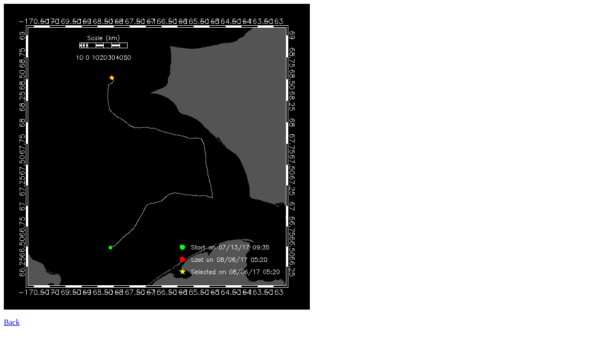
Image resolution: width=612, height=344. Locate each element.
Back (12, 322)
